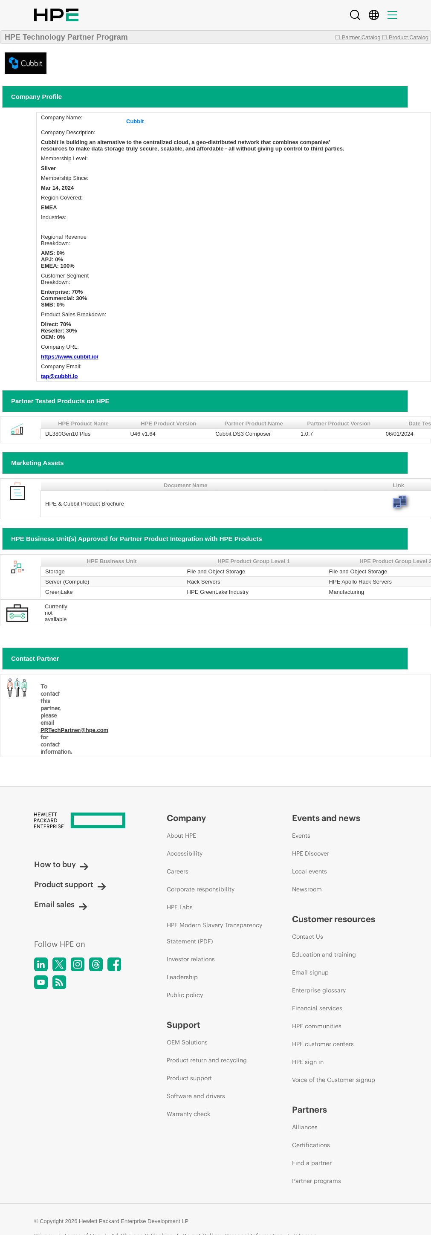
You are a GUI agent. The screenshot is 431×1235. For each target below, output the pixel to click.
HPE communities (316, 1026)
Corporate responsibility (200, 889)
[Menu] (392, 15)
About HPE (181, 835)
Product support (70, 884)
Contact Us (307, 936)
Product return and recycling (207, 1060)
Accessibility (184, 853)
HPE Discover (310, 853)
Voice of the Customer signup (333, 1080)
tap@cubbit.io (59, 376)
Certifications (311, 1145)
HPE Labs (180, 907)
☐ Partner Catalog (358, 37)
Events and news (326, 818)
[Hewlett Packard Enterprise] (84, 821)
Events (301, 835)
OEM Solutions (187, 1042)
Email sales (60, 904)
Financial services (317, 1008)
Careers (177, 871)
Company (186, 818)
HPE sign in (308, 1062)
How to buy (61, 864)
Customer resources (333, 919)
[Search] (355, 15)
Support (183, 1024)
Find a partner (312, 1163)
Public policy (185, 995)
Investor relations (191, 959)
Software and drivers (196, 1096)
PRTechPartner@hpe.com (74, 730)
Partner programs (316, 1181)
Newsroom (307, 889)
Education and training (324, 954)
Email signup (310, 972)
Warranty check (188, 1114)
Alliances (305, 1127)
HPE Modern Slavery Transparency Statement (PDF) (214, 933)
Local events (309, 871)
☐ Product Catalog (405, 37)
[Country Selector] (374, 15)
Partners (309, 1109)
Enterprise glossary (319, 990)
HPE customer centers (323, 1044)
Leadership (182, 977)
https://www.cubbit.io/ (69, 356)
